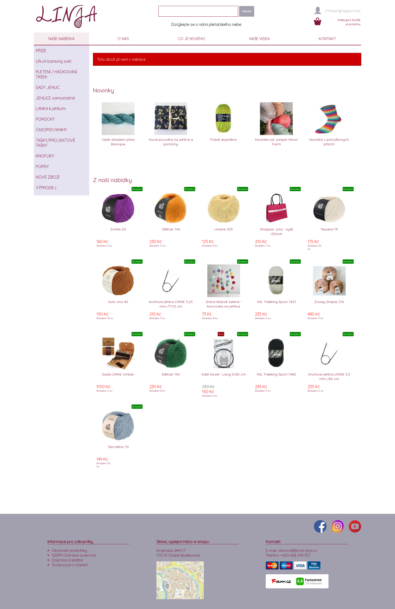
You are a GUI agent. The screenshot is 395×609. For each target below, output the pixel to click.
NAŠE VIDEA (259, 38)
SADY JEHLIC (48, 87)
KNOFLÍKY (45, 155)
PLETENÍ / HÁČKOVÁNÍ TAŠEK (56, 74)
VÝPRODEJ (46, 187)
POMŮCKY (45, 119)
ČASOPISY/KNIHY (51, 129)
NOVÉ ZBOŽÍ (47, 177)
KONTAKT (327, 38)
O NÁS (123, 38)
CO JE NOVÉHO (191, 38)
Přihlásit (332, 11)
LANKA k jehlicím (51, 108)
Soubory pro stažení (70, 563)
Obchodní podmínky (69, 549)
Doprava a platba (67, 558)
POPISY (42, 166)
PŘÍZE (41, 50)
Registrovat (350, 11)
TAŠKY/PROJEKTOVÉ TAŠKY (55, 143)
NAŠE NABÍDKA (61, 38)
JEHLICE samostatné (55, 97)
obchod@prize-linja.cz (297, 549)
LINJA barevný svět (54, 61)
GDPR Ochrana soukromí (74, 554)
